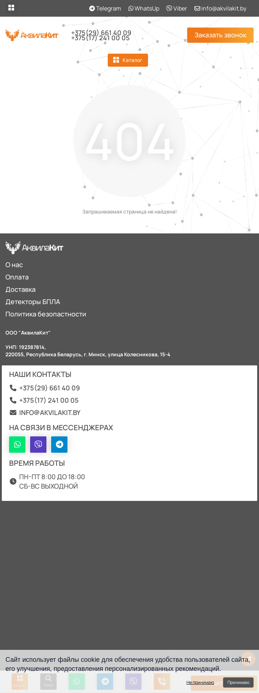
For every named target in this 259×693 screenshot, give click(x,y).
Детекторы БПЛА (32, 301)
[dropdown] (11, 8)
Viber (176, 8)
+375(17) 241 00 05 (100, 37)
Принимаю (238, 682)
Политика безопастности (45, 314)
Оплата (17, 277)
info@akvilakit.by (220, 8)
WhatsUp (143, 8)
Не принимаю (200, 682)
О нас (14, 264)
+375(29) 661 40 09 (101, 32)
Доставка (20, 289)
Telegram (105, 8)
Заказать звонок (220, 34)
